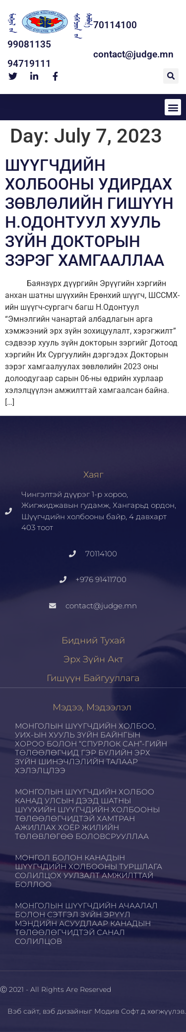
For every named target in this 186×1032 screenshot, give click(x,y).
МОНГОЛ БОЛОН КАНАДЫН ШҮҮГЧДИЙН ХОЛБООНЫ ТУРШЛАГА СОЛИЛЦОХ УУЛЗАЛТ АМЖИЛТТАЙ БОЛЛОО (88, 871)
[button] (171, 76)
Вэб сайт (23, 1011)
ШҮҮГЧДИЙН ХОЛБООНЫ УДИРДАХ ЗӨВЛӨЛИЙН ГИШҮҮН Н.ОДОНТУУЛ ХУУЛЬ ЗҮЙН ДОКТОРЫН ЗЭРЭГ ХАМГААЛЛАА (89, 213)
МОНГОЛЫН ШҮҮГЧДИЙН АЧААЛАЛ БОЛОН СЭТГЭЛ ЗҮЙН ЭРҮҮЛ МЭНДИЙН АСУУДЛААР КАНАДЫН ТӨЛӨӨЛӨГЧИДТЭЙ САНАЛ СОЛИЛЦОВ (86, 923)
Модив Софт (116, 1011)
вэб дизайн (63, 1011)
